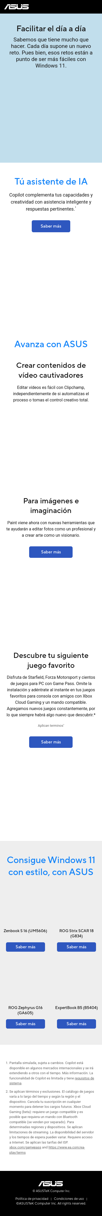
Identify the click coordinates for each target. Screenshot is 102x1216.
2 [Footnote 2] (63, 725)
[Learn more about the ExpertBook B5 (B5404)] (76, 1024)
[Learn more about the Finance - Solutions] (51, 552)
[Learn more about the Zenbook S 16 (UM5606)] (25, 947)
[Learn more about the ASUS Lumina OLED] (51, 226)
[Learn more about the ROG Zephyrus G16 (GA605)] (25, 1024)
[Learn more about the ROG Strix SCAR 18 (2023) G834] (51, 742)
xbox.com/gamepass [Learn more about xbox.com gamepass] (25, 1147)
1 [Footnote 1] (75, 208)
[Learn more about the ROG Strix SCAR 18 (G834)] (76, 947)
